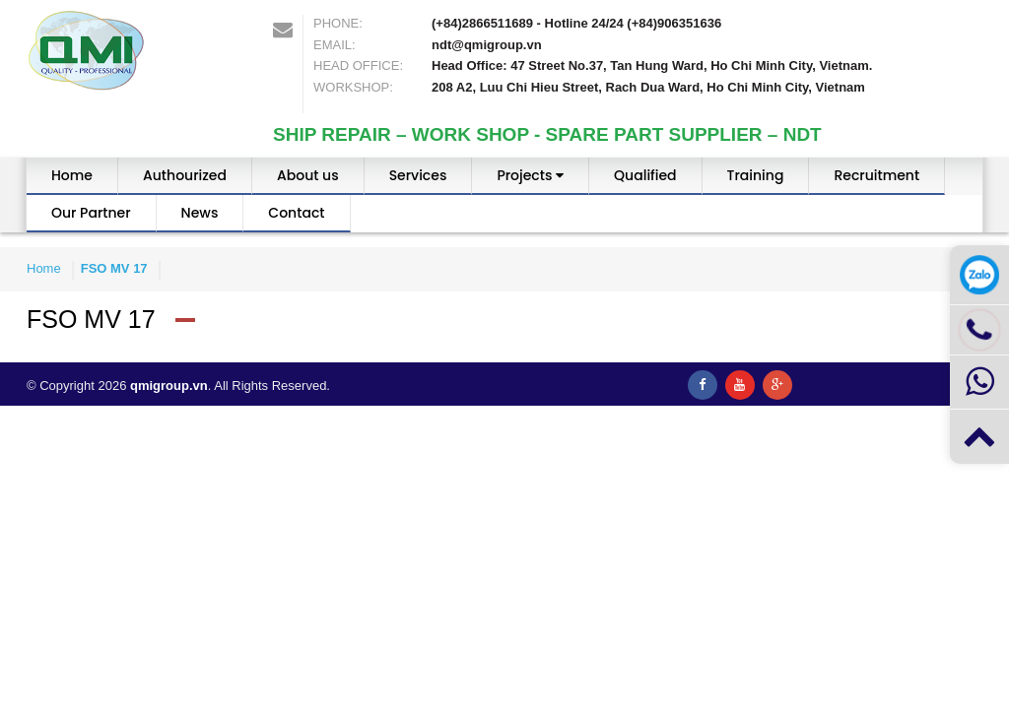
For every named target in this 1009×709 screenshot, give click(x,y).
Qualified (645, 175)
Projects (530, 175)
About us (308, 175)
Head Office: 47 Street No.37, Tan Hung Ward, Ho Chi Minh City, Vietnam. (652, 65)
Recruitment (876, 175)
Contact (296, 213)
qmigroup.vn (169, 385)
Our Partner (91, 213)
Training (755, 175)
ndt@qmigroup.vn (487, 44)
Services (418, 175)
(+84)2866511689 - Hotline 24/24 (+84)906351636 (576, 23)
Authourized (185, 175)
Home (72, 175)
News (200, 213)
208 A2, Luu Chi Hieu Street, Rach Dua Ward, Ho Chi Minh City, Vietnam (648, 87)
